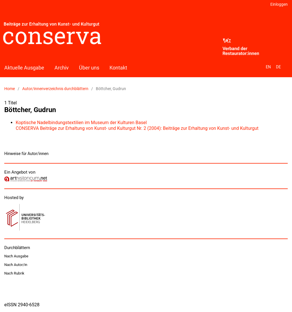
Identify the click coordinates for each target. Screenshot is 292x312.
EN (268, 67)
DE (278, 67)
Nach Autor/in (15, 265)
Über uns (89, 68)
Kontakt (118, 68)
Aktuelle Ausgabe (24, 68)
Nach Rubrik (14, 273)
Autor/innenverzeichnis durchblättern (55, 88)
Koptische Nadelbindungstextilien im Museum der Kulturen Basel (81, 122)
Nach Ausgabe (16, 256)
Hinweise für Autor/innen (26, 153)
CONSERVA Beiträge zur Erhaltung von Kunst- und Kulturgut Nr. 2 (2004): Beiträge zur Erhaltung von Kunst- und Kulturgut (137, 128)
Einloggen (279, 4)
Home (9, 88)
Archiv (61, 68)
